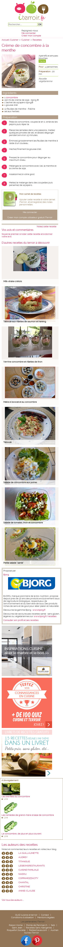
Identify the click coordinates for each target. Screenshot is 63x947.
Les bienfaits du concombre (16, 796)
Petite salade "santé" (13, 563)
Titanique (24, 861)
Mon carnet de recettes (30, 194)
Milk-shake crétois (12, 281)
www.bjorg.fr (39, 610)
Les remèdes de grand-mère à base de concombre (28, 815)
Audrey (22, 857)
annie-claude (26, 891)
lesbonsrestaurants (31, 865)
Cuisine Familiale (28, 870)
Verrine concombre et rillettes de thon (22, 361)
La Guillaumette (28, 853)
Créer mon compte (31, 35)
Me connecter (29, 33)
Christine (24, 886)
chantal (23, 882)
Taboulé (7, 442)
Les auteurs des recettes (20, 845)
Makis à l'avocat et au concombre (20, 402)
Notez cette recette (46, 226)
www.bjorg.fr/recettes (45, 616)
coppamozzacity (28, 878)
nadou (22, 874)
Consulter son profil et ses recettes (20, 620)
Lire (6, 799)
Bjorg (6, 574)
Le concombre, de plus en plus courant (21, 833)
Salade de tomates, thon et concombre (23, 522)
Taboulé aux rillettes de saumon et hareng (24, 321)
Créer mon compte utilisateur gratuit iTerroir (29, 217)
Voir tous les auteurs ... (13, 900)
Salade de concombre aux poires (20, 482)
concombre (12, 97)
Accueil (5, 40)
